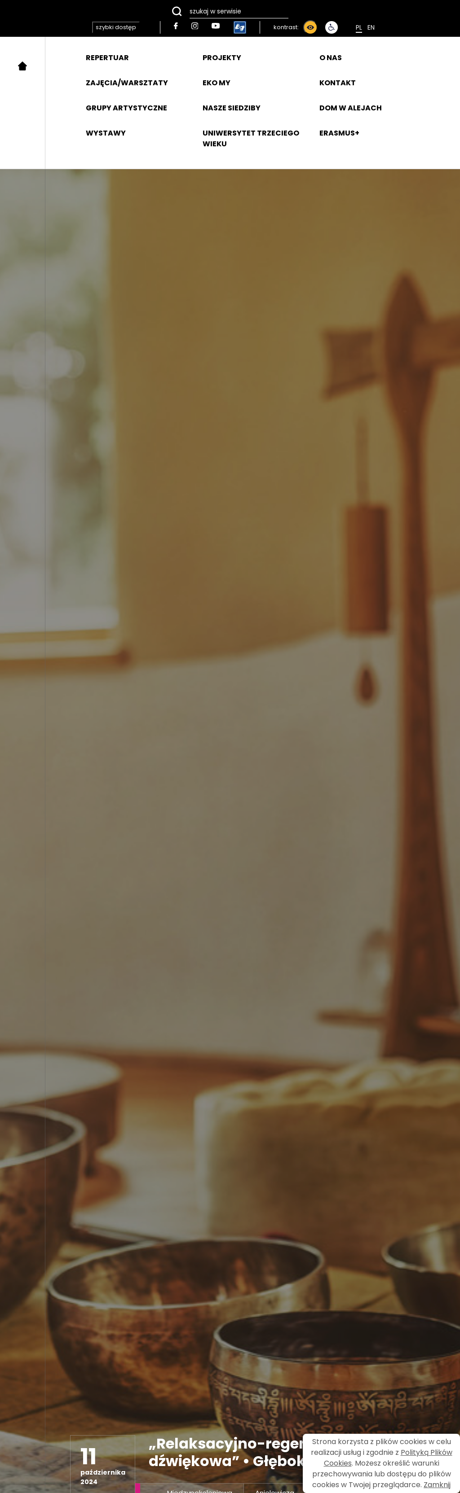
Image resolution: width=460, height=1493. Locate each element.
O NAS (330, 58)
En (371, 27)
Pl (359, 27)
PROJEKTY (222, 58)
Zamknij (437, 1485)
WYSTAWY (106, 133)
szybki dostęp (116, 27)
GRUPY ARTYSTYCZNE (126, 108)
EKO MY (216, 83)
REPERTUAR (107, 58)
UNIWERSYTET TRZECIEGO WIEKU (251, 138)
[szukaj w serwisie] (230, 11)
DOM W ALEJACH (350, 108)
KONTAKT (337, 83)
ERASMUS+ (339, 133)
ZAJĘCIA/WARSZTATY (127, 83)
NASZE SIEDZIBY (232, 108)
